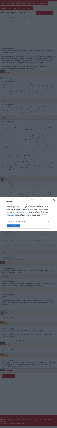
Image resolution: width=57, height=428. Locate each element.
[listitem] (28, 221)
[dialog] (28, 214)
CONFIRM (14, 225)
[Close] (54, 200)
